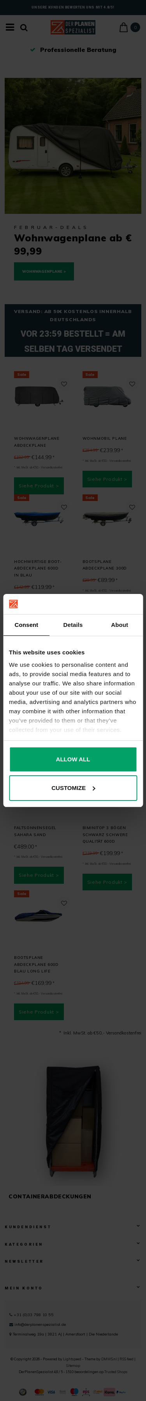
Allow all (73, 759)
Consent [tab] (26, 624)
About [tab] (119, 624)
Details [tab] (73, 624)
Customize (73, 788)
